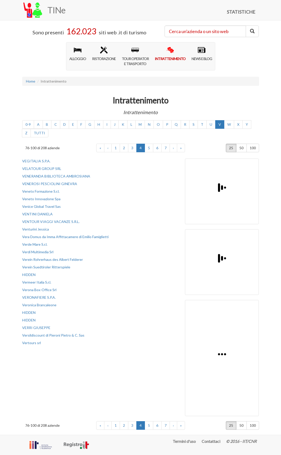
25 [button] (231, 148)
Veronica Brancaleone (39, 305)
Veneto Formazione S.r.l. (40, 191)
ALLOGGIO (77, 53)
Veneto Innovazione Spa (41, 199)
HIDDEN (29, 274)
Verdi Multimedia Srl (37, 252)
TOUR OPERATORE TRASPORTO (135, 56)
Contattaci (211, 441)
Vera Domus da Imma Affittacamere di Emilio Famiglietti (65, 237)
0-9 (28, 124)
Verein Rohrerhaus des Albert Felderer (52, 259)
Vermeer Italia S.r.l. (36, 282)
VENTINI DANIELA (37, 214)
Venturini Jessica (35, 229)
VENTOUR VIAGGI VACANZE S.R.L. (51, 221)
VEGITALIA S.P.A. (36, 161)
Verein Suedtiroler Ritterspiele (46, 267)
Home (30, 81)
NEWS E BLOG (202, 53)
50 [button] (241, 148)
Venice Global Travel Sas (41, 206)
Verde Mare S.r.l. (34, 244)
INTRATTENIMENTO (170, 53)
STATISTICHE (241, 12)
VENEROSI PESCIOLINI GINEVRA (49, 184)
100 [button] (253, 148)
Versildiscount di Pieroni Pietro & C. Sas (53, 335)
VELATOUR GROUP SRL (41, 168)
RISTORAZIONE (104, 53)
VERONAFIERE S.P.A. (39, 297)
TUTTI (39, 133)
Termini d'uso (184, 441)
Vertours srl (31, 343)
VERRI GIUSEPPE (36, 327)
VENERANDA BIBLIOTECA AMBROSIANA (56, 176)
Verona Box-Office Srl (39, 290)
